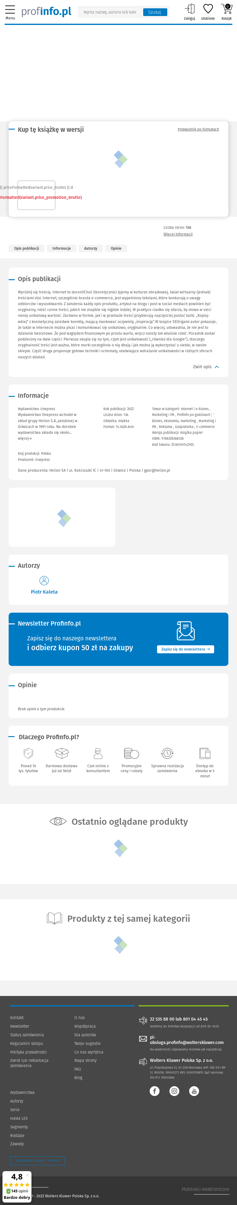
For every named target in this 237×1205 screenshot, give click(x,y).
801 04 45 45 (195, 1019)
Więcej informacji (178, 234)
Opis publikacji (26, 248)
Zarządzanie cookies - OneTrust (37, 1161)
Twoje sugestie (87, 1043)
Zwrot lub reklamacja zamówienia (29, 1063)
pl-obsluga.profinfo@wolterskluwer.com (187, 1040)
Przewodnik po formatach (198, 129)
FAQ (77, 1069)
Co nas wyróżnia (88, 1052)
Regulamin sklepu (26, 1043)
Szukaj (154, 12)
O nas (79, 1017)
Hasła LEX (19, 1118)
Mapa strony (85, 1060)
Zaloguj (189, 12)
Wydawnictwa (22, 1092)
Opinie (116, 248)
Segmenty (19, 1127)
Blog (78, 1077)
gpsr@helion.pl (157, 470)
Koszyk (226, 12)
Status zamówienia (27, 1035)
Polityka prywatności (28, 1052)
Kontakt (16, 1017)
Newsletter (19, 1026)
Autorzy (90, 248)
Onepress (42, 460)
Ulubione (208, 12)
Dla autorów (85, 1035)
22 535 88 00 (162, 1019)
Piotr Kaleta (44, 592)
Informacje (61, 248)
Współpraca (85, 1026)
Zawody (17, 1144)
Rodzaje (17, 1135)
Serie (14, 1109)
